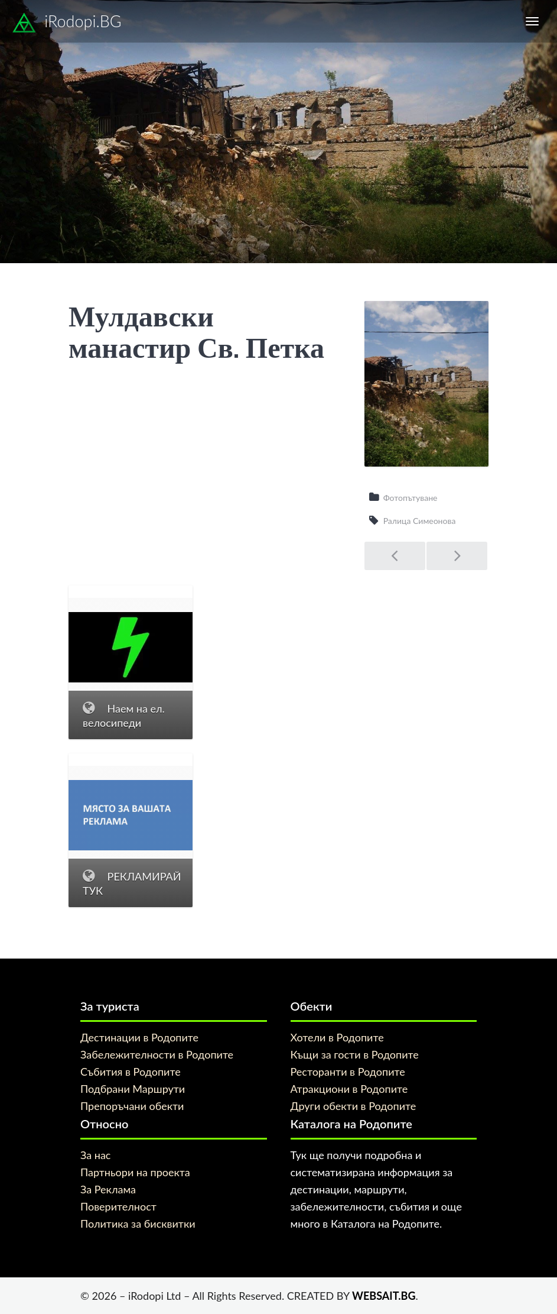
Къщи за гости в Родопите (355, 1054)
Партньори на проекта (135, 1172)
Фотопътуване (410, 498)
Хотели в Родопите (337, 1037)
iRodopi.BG (67, 23)
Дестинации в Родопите (139, 1037)
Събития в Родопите (130, 1071)
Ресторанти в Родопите (348, 1071)
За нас (95, 1154)
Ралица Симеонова (419, 521)
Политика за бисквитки (138, 1223)
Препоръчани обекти (132, 1105)
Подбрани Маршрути (132, 1088)
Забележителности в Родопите (156, 1054)
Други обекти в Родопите (353, 1105)
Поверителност (118, 1206)
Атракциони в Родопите (349, 1088)
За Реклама (108, 1189)
